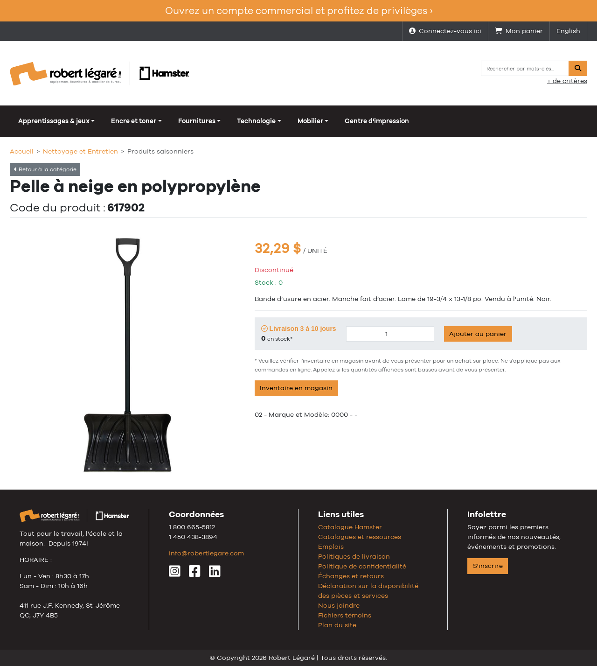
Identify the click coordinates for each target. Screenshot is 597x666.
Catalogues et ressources (359, 536)
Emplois (331, 546)
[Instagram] (174, 573)
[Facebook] (195, 573)
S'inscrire (488, 565)
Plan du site (337, 625)
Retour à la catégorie (45, 169)
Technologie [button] (256, 121)
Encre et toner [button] (133, 121)
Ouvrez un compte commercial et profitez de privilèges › (298, 10)
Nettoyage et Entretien (80, 151)
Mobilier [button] (310, 121)
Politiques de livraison (354, 556)
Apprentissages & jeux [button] (54, 121)
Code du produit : (57, 207)
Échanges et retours (351, 576)
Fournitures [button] (196, 121)
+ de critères (567, 80)
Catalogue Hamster (350, 527)
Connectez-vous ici (445, 31)
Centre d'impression (377, 121)
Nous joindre (339, 605)
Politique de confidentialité (362, 566)
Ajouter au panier (478, 333)
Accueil (22, 151)
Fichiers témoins (344, 615)
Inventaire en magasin (296, 388)
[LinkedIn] (215, 573)
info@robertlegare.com (206, 553)
